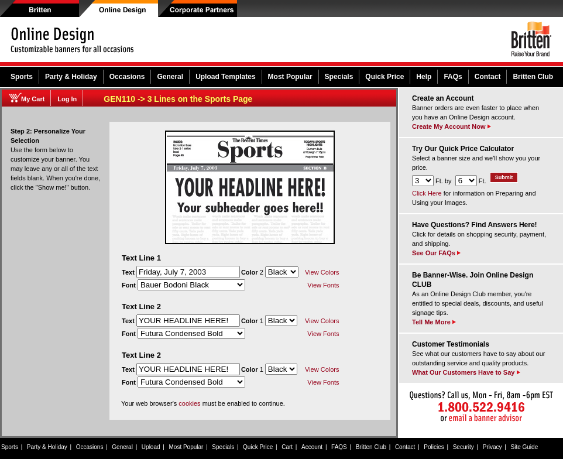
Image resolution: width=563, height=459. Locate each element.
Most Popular (290, 77)
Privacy (492, 447)
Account (311, 447)
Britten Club (533, 77)
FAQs (453, 77)
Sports (22, 77)
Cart (287, 447)
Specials (339, 77)
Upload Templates (225, 77)
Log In (67, 98)
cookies (189, 403)
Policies (434, 447)
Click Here (427, 193)
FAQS (339, 447)
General (170, 77)
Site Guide (524, 447)
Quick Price (384, 77)
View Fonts (323, 285)
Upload (151, 447)
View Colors (322, 272)
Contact (488, 77)
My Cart (32, 98)
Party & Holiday (71, 77)
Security (463, 447)
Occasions (127, 77)
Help (423, 77)
